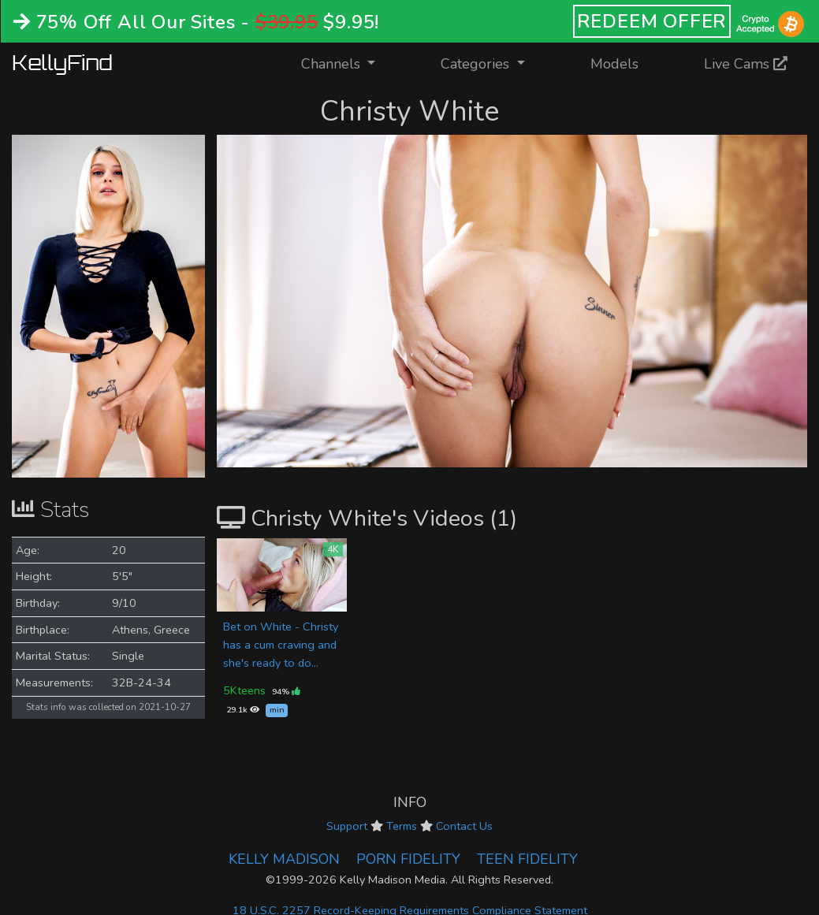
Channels (348, 62)
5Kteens (244, 690)
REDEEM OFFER (652, 21)
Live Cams (745, 63)
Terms (401, 826)
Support (346, 826)
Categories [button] (477, 63)
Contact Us (464, 826)
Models (614, 63)
